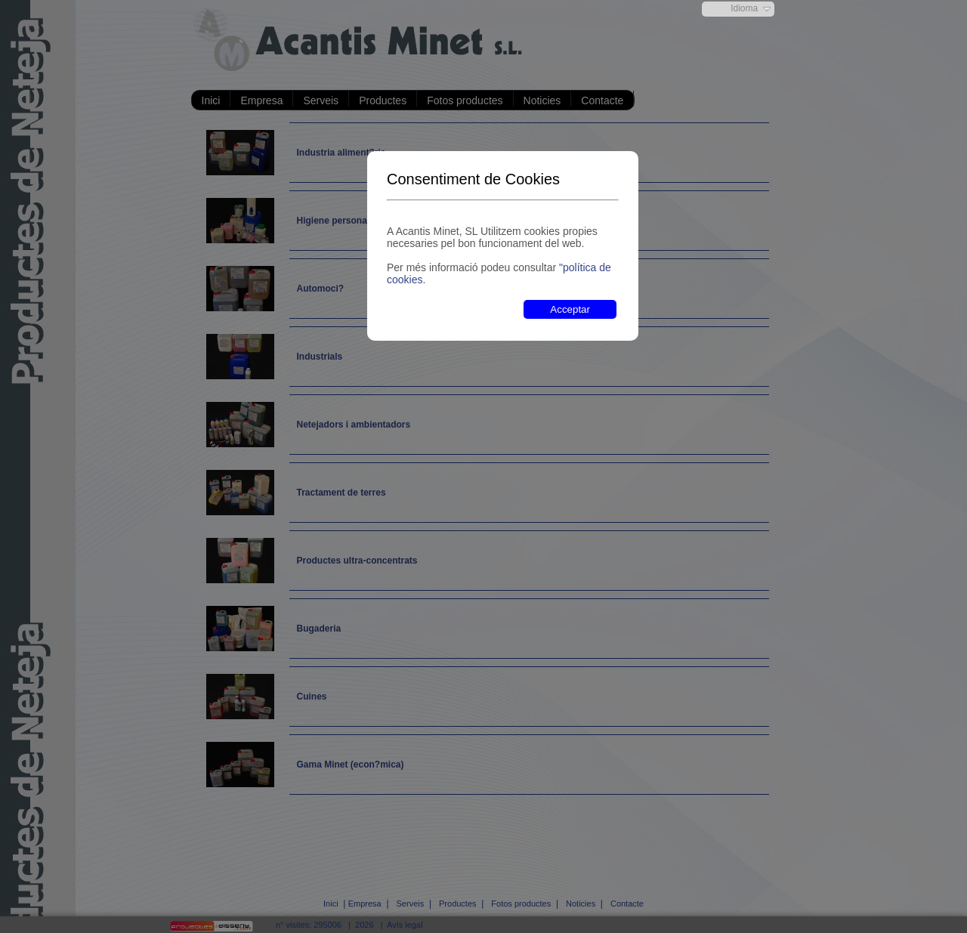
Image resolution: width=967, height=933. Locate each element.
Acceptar (570, 309)
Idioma (744, 8)
